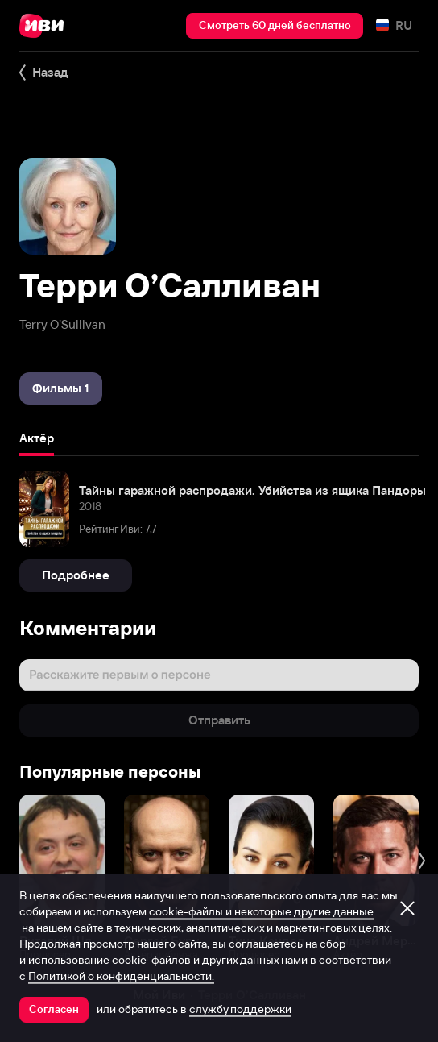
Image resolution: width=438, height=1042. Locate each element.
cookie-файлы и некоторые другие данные (261, 911)
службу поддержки (240, 1009)
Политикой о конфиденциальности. (121, 975)
